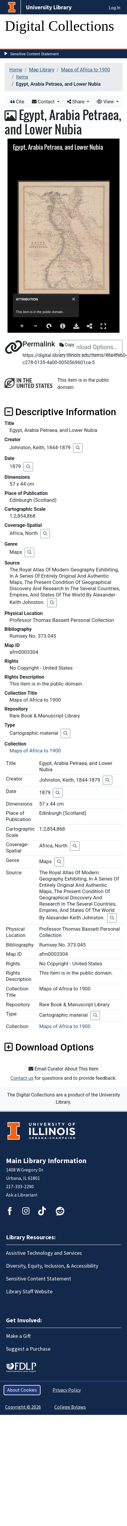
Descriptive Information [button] (60, 412)
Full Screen (103, 326)
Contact (44, 102)
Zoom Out (35, 326)
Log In (114, 7)
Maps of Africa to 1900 (85, 70)
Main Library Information (46, 1161)
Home (15, 70)
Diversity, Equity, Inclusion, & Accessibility (52, 1266)
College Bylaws (70, 1407)
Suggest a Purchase (28, 1349)
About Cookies (22, 1390)
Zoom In (22, 326)
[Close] (73, 299)
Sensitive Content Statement (34, 54)
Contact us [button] (22, 1078)
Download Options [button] (49, 1047)
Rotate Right (49, 326)
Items (22, 77)
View (106, 102)
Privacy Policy (67, 1390)
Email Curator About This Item (63, 1069)
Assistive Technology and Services (44, 1253)
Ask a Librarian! (21, 1195)
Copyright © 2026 (23, 1407)
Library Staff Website (29, 1291)
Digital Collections (59, 26)
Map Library (41, 70)
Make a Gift (18, 1336)
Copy (66, 344)
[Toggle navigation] (13, 43)
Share (76, 102)
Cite (17, 102)
